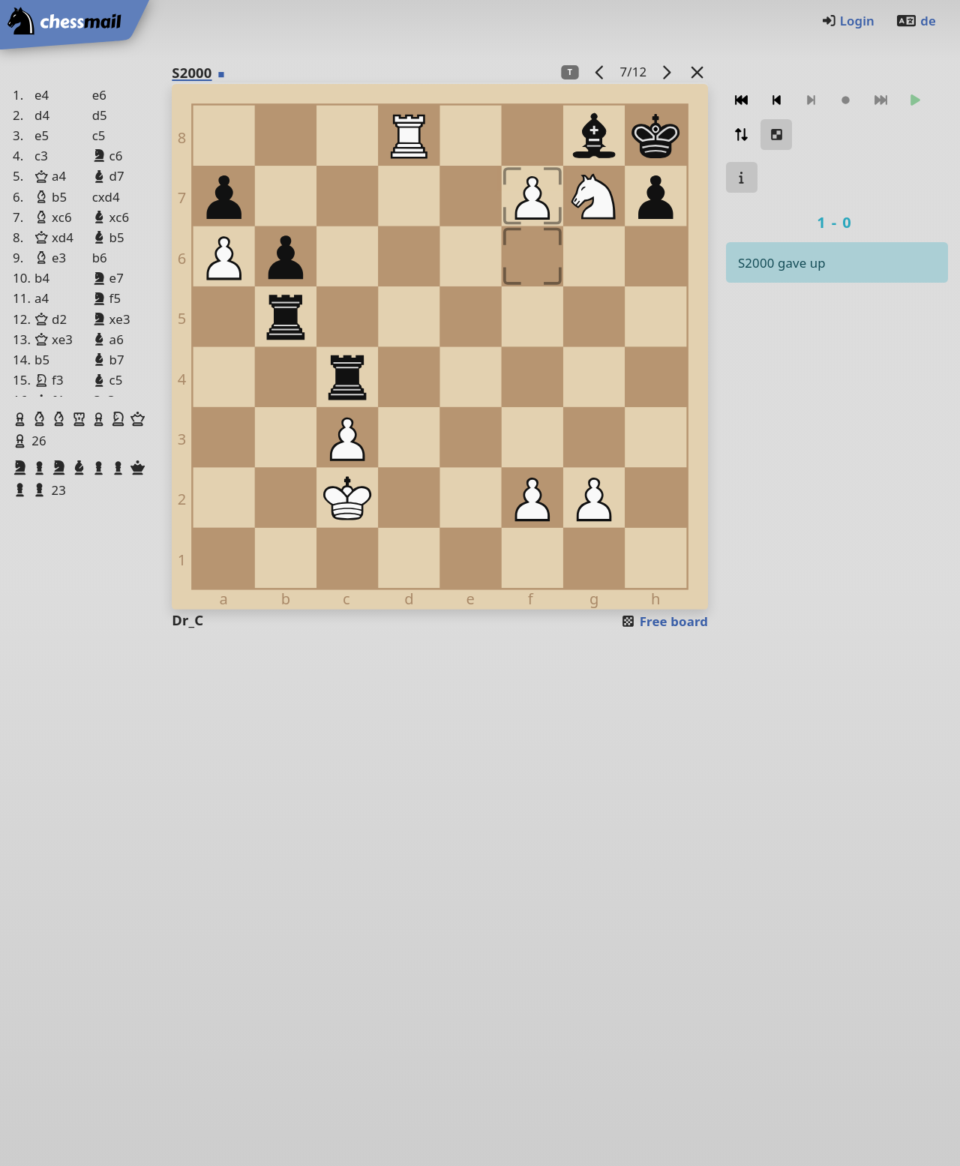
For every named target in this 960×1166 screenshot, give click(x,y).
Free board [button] (664, 621)
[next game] (666, 71)
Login (847, 20)
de (916, 20)
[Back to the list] (697, 71)
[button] (22, 419)
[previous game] (600, 71)
